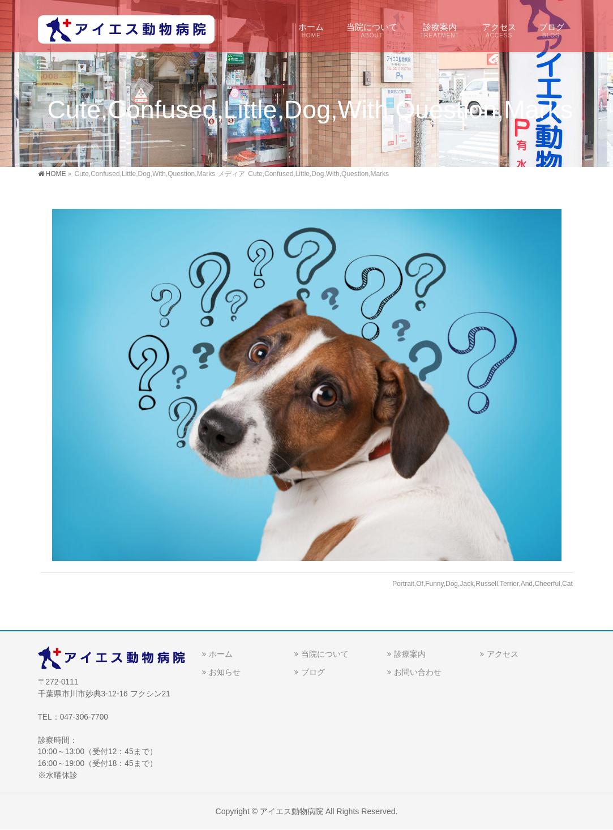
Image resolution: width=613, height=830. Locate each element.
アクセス (502, 653)
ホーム (221, 653)
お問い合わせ (417, 672)
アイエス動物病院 (291, 811)
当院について (325, 653)
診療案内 (410, 653)
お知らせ (225, 672)
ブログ (313, 672)
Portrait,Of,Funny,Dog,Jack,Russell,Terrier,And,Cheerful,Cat (482, 584)
